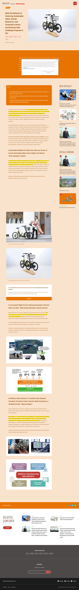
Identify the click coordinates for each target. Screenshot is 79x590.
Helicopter (15, 36)
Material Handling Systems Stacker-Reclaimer (67, 207)
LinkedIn (73, 581)
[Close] (57, 60)
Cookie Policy (25, 67)
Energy (27, 553)
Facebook (60, 581)
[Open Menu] (75, 3)
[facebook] (70, 505)
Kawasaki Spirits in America (64, 190)
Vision (7, 39)
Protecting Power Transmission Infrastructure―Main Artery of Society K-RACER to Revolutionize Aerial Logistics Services (67, 105)
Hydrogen (40, 553)
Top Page (7, 527)
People (7, 36)
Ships (19, 36)
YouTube (67, 581)
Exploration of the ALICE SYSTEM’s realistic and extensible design (67, 124)
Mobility (11, 36)
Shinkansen (46, 553)
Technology (32, 553)
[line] (75, 505)
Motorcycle (51, 553)
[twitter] (72, 505)
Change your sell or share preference (29, 68)
